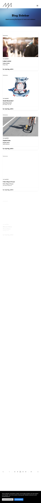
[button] (37, 5)
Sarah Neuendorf (8, 106)
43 (17, 471)
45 (22, 471)
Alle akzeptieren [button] (18, 499)
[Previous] (3, 472)
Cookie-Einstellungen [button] (8, 499)
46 (25, 471)
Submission (5, 35)
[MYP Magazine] (7, 5)
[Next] (37, 472)
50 (31, 471)
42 (14, 471)
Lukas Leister (7, 61)
